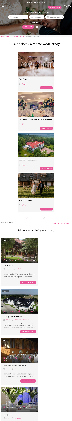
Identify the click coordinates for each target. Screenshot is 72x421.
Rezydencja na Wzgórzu (12, 115)
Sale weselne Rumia (49, 418)
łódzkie (8, 82)
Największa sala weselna (36, 132)
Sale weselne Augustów (35, 418)
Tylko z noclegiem (51, 132)
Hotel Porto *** (9, 77)
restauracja (44, 280)
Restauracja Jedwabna (48, 277)
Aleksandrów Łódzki (55, 181)
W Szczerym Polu (44, 115)
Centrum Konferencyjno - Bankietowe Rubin (52, 77)
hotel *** (43, 181)
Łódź (7, 80)
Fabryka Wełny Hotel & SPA (15, 227)
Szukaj (28, 27)
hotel (7, 331)
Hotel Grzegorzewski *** (13, 377)
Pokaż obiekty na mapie (45, 27)
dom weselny (9, 181)
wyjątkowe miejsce (10, 280)
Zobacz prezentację (27, 85)
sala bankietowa (45, 329)
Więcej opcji (36, 22)
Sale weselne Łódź (22, 418)
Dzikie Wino (8, 178)
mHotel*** (43, 227)
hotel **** (8, 230)
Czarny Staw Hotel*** (48, 178)
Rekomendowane (21, 132)
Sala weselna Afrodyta (48, 325)
